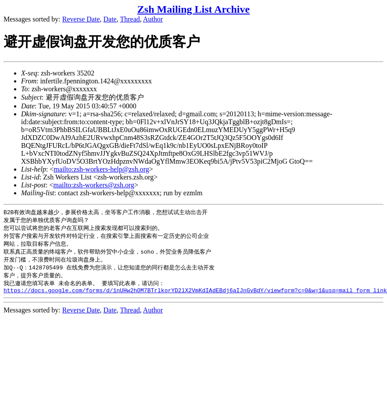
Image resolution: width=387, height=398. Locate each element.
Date (110, 19)
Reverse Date (81, 19)
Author (153, 19)
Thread (130, 19)
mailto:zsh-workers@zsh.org (93, 185)
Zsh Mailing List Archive (193, 9)
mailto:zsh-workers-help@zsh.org (101, 169)
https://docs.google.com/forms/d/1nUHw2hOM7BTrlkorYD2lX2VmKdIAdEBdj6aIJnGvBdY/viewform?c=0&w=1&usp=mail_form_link (195, 296)
